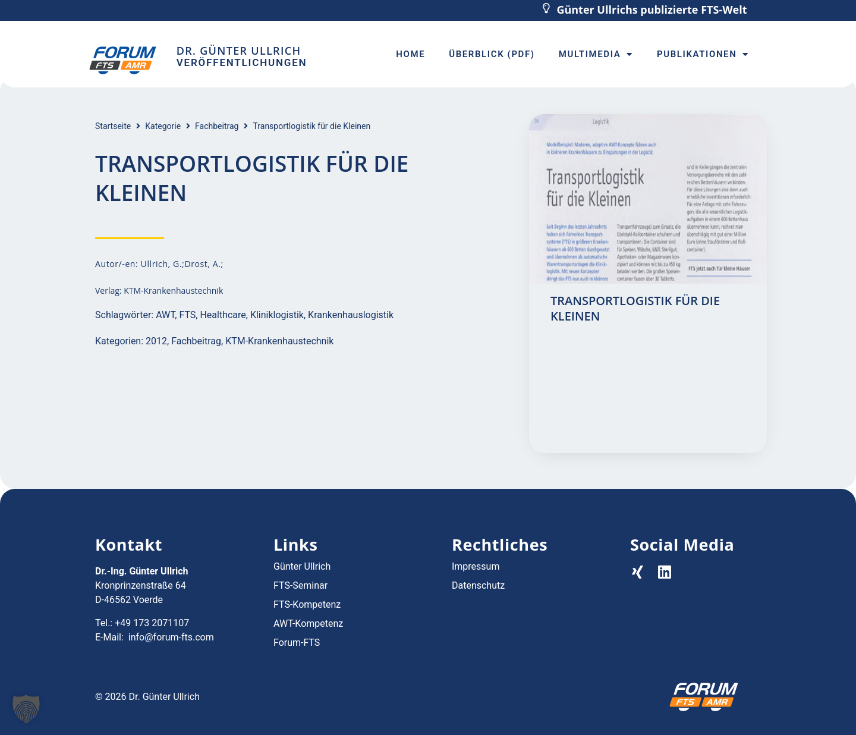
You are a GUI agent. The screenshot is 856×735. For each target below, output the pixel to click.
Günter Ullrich (302, 566)
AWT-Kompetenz (308, 623)
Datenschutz (478, 585)
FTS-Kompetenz (307, 604)
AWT (165, 315)
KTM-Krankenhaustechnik (279, 341)
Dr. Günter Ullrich (239, 50)
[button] (26, 709)
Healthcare (223, 315)
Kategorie (163, 126)
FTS (187, 315)
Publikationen (703, 54)
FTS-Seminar (300, 585)
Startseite (113, 126)
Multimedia (596, 54)
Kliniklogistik (277, 315)
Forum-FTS (296, 642)
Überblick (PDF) (491, 54)
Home (410, 54)
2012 (156, 341)
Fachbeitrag (216, 126)
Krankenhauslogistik (351, 315)
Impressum (476, 566)
